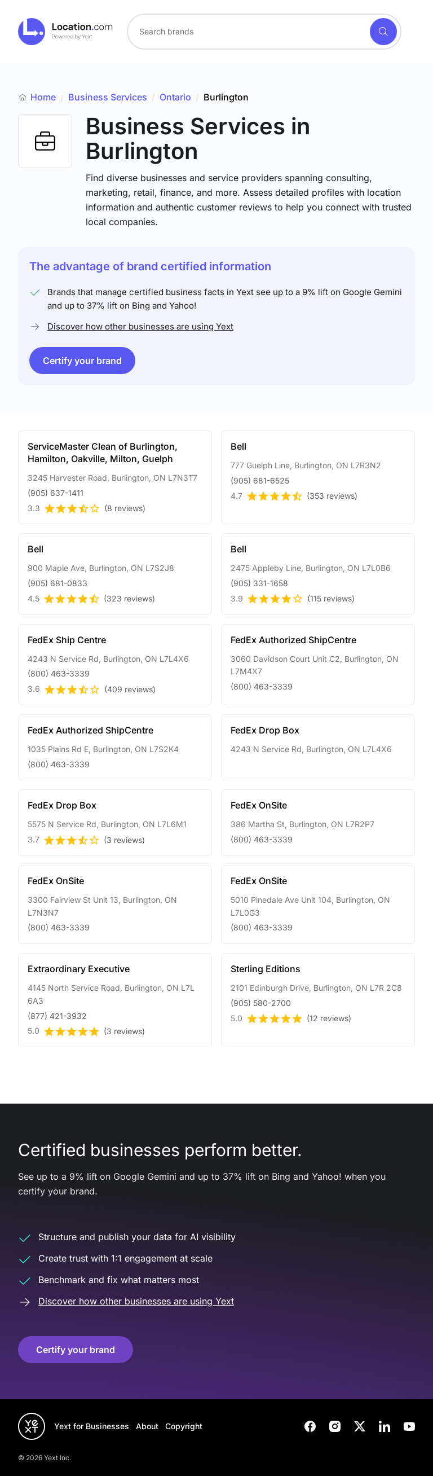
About (147, 1426)
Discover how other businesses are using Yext (140, 326)
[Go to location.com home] (65, 31)
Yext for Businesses (91, 1426)
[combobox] (264, 32)
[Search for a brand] (247, 32)
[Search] (383, 31)
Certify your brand (82, 360)
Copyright (183, 1426)
